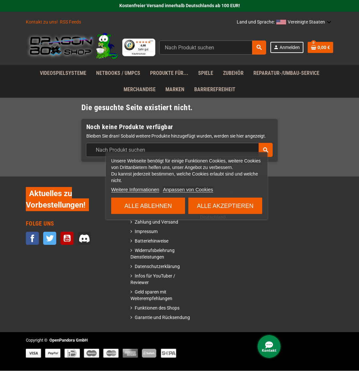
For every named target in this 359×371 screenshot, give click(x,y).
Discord (84, 238)
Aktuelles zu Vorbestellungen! (56, 199)
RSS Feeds (70, 22)
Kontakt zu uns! (42, 22)
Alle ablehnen (148, 205)
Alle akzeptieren (225, 205)
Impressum (146, 232)
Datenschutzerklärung (157, 267)
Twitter (49, 238)
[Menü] (169, 39)
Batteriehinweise (151, 242)
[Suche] (221, 48)
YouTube (67, 238)
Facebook (32, 238)
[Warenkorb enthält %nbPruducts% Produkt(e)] (320, 47)
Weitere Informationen (135, 189)
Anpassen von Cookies (188, 189)
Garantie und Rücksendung (162, 318)
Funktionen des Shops (157, 309)
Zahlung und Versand (156, 223)
